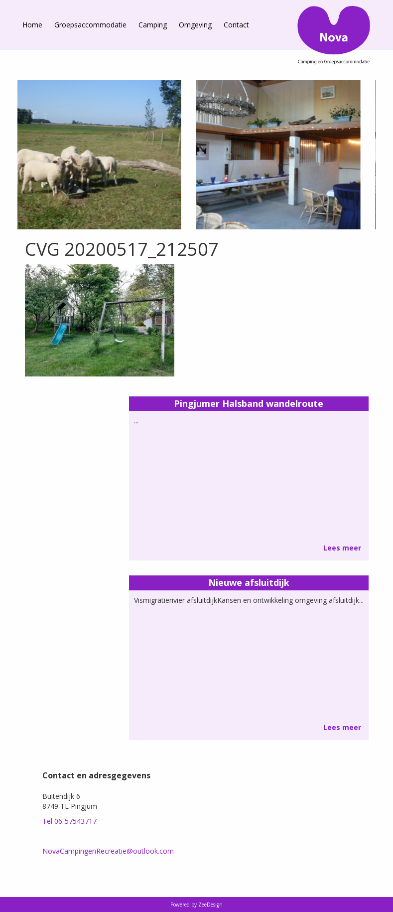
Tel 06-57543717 (69, 821)
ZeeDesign (210, 904)
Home (32, 24)
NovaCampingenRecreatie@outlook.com (108, 851)
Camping (152, 24)
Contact (236, 24)
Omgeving (195, 24)
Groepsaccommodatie (90, 24)
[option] (256, 154)
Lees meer (342, 547)
